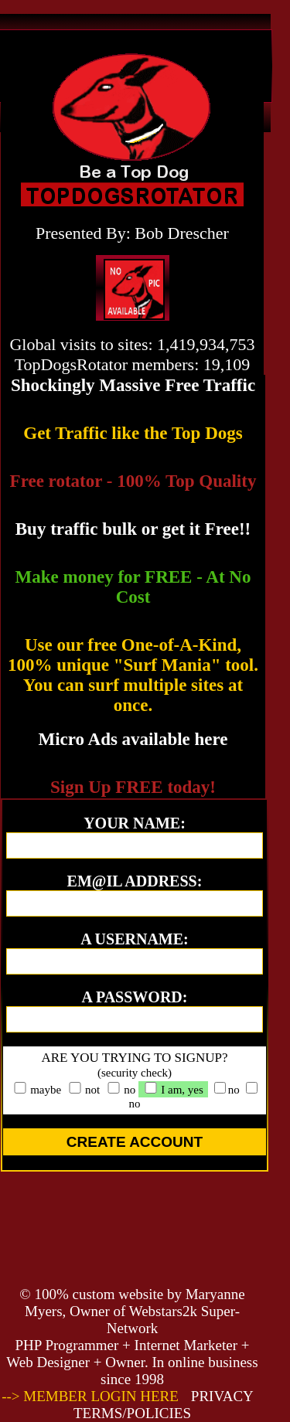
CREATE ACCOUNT (135, 1142)
